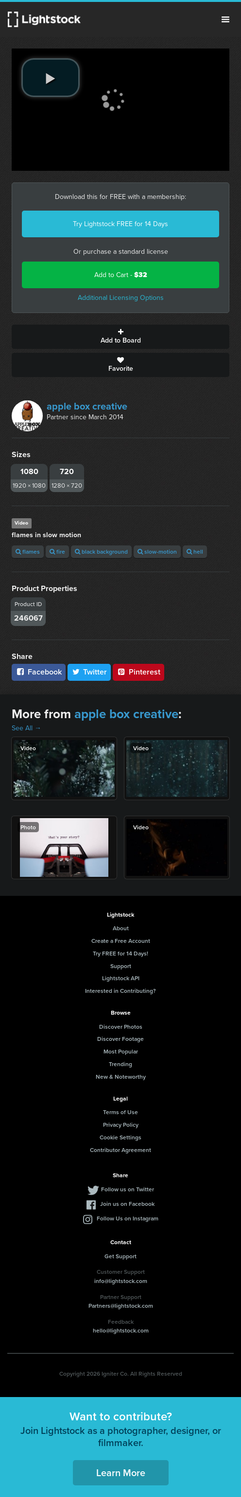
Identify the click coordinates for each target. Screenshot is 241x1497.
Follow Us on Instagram (127, 1218)
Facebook (39, 671)
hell (195, 551)
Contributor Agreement (120, 1150)
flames (28, 551)
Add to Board (120, 337)
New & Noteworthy (121, 1076)
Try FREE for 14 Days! (120, 953)
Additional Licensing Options (121, 298)
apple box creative (87, 406)
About (121, 928)
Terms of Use (120, 1112)
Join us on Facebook (127, 1204)
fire (57, 551)
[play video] (50, 77)
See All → (26, 728)
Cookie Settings (120, 1137)
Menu (225, 19)
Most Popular (120, 1051)
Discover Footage (120, 1039)
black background (101, 551)
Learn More (120, 1472)
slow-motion (157, 551)
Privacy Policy (120, 1124)
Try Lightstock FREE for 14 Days (120, 224)
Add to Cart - (120, 275)
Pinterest (138, 671)
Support (120, 966)
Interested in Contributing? (120, 991)
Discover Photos (120, 1026)
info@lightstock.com (120, 1281)
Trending (120, 1064)
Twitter (89, 671)
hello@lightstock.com (121, 1330)
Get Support (120, 1256)
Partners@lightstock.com (120, 1305)
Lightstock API (120, 978)
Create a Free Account (120, 941)
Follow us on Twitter (127, 1189)
